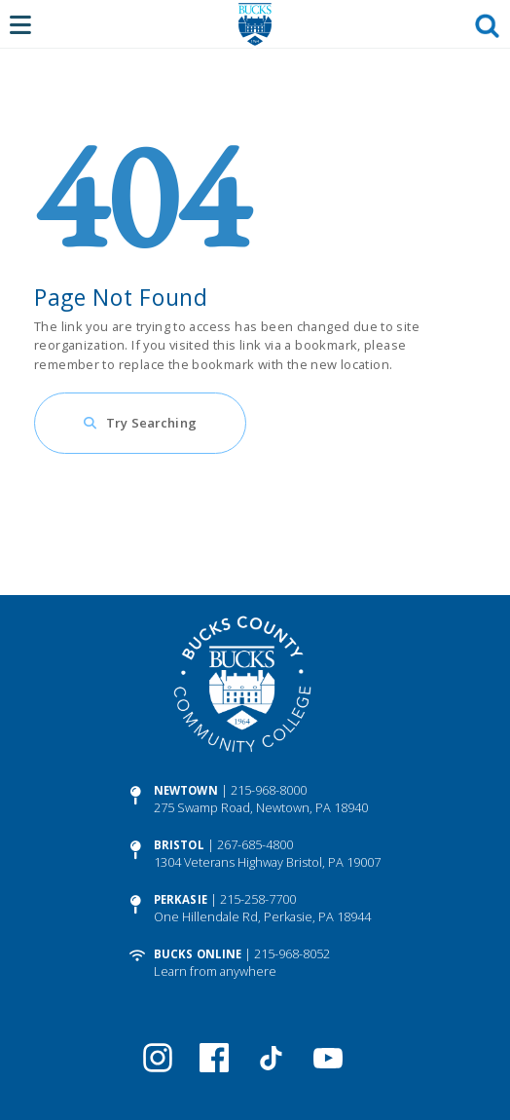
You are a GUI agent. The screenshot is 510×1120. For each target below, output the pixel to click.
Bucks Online (197, 954)
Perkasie (180, 899)
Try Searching (151, 422)
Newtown (186, 790)
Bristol (179, 845)
